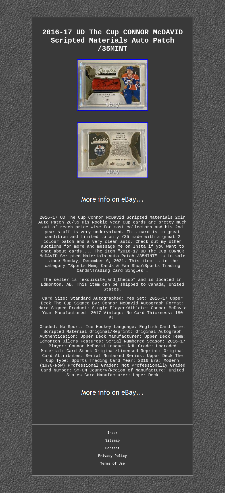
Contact (112, 448)
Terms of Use (112, 464)
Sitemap (112, 441)
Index (112, 433)
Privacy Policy (112, 456)
